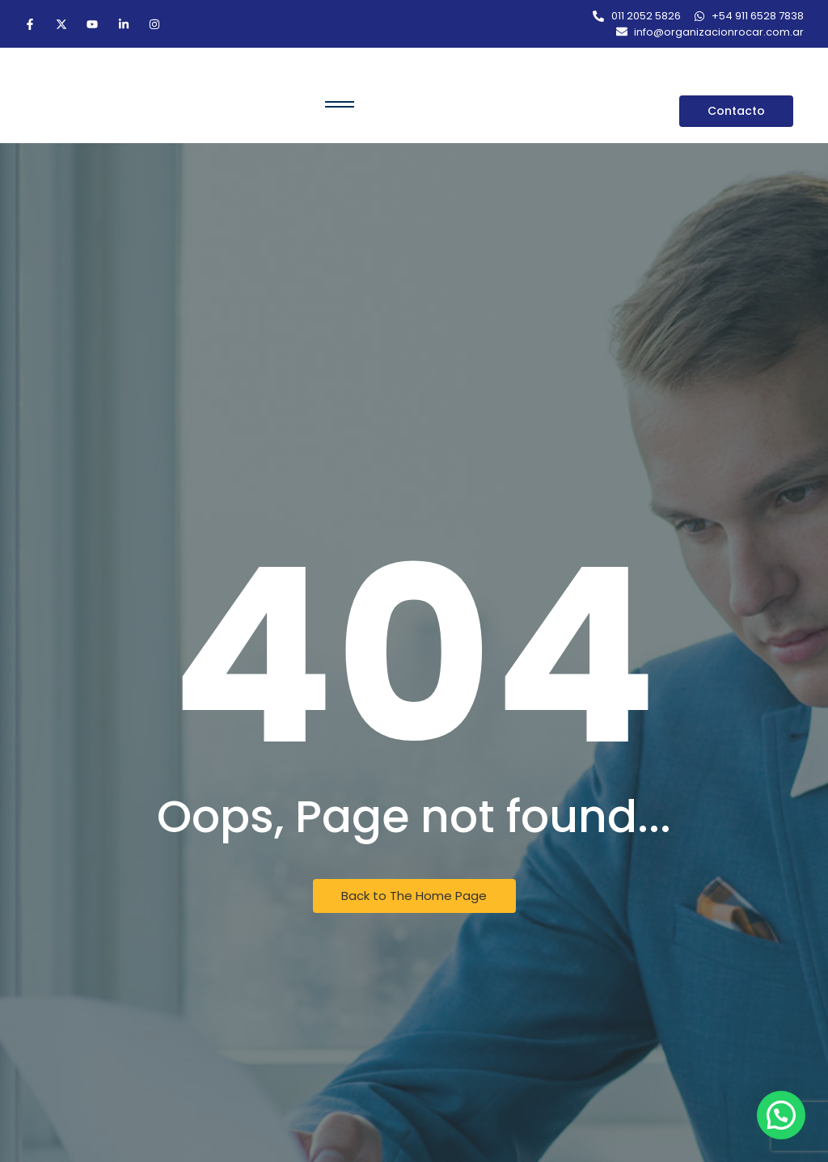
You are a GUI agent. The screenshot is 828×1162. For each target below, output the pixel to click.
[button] (781, 1115)
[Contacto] (736, 111)
